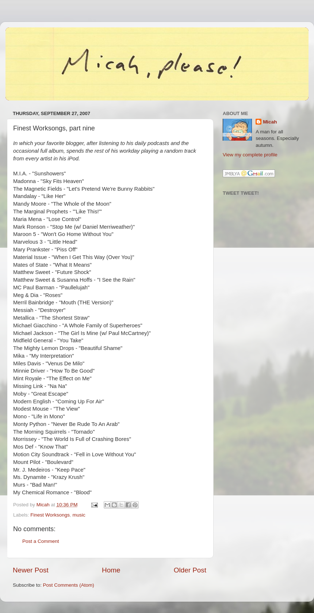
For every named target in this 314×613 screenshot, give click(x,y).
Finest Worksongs (50, 515)
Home (111, 570)
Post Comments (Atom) (68, 585)
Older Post (190, 570)
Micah (270, 122)
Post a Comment (40, 541)
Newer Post (31, 570)
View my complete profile (250, 154)
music (79, 515)
